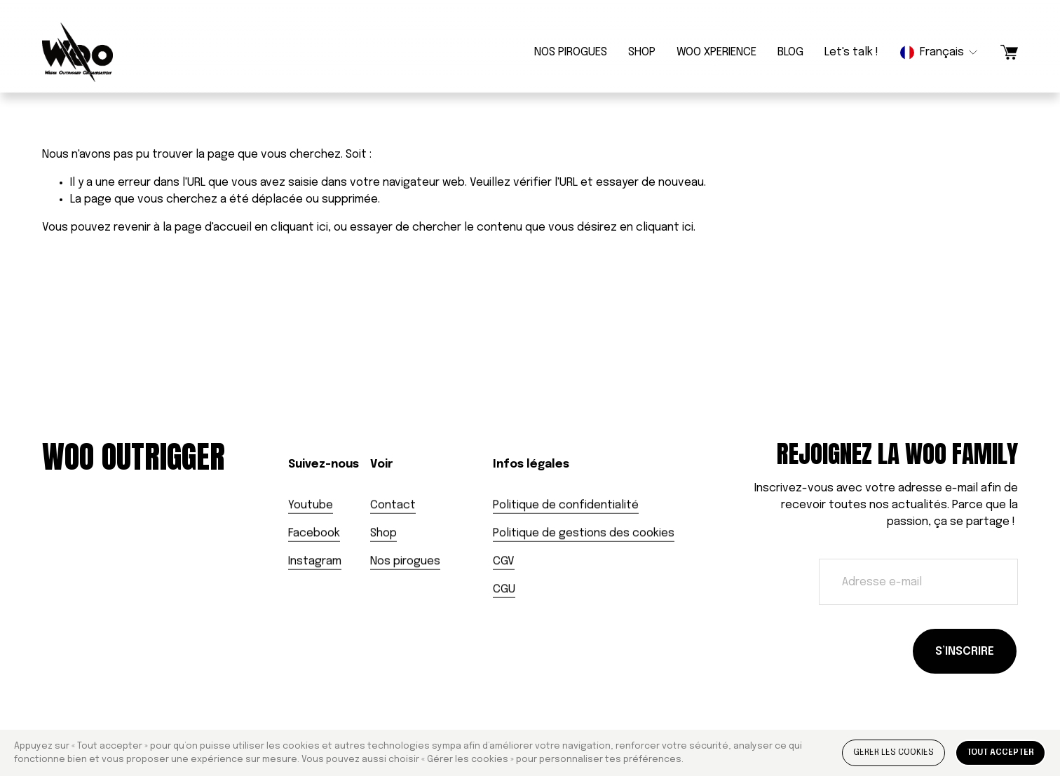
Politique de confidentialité (566, 505)
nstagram (315, 561)
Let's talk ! (851, 52)
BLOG (790, 52)
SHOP (641, 52)
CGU (504, 589)
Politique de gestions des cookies (583, 533)
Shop (383, 533)
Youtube (310, 505)
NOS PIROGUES (570, 52)
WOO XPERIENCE (716, 52)
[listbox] (939, 52)
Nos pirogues (405, 561)
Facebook (314, 533)
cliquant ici (299, 227)
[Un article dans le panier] (1009, 52)
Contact (393, 505)
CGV (504, 561)
